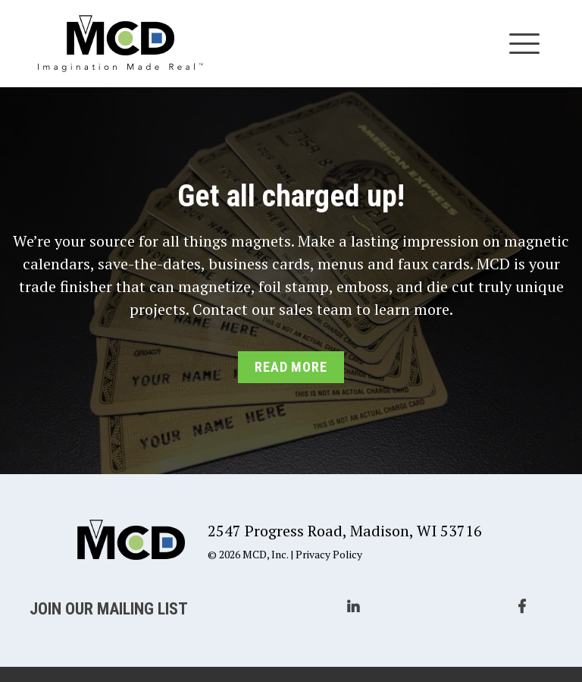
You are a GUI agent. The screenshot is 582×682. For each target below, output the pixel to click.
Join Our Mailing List (109, 608)
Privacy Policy (329, 554)
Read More (291, 367)
